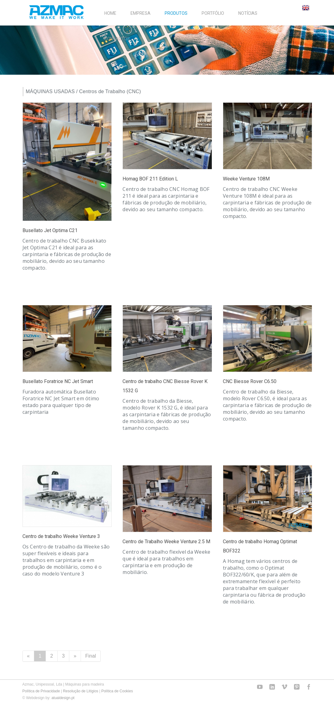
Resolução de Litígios (80, 691)
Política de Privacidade (41, 691)
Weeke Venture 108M (246, 179)
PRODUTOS (176, 13)
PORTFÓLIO (213, 13)
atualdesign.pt (62, 698)
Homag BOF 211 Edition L (150, 179)
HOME (110, 13)
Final (90, 656)
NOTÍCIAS (247, 13)
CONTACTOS (117, 38)
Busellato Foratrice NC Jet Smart (57, 381)
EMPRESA (141, 13)
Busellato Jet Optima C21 (50, 230)
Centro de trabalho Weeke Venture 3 (61, 536)
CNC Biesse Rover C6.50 (249, 381)
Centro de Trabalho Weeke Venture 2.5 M (166, 541)
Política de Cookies (117, 691)
